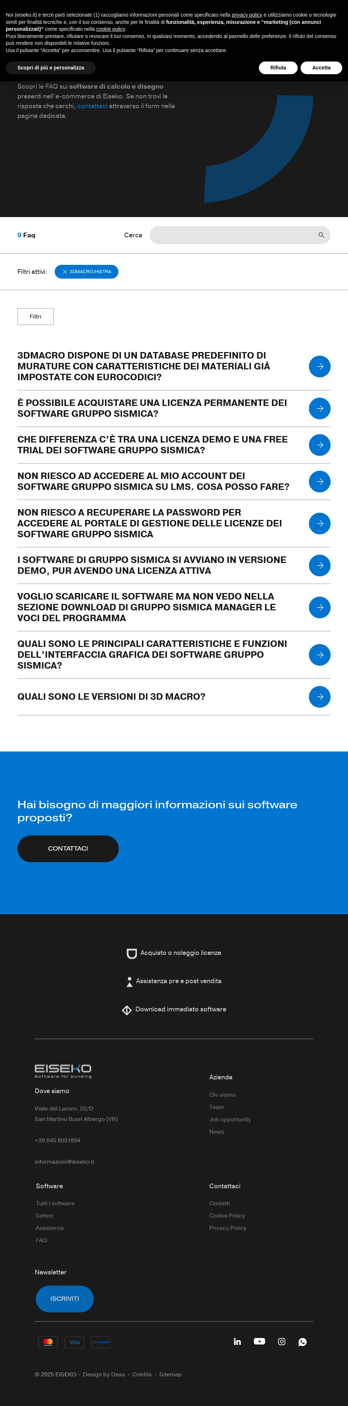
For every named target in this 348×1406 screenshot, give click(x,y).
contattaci (92, 106)
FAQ (41, 1256)
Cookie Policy (227, 1232)
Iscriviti (64, 1314)
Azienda (220, 1093)
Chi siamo (222, 1111)
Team (216, 1123)
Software (49, 1202)
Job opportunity (230, 1135)
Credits (142, 1375)
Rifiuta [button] (278, 68)
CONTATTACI (68, 855)
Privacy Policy (227, 1244)
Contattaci (224, 1202)
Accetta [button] (321, 68)
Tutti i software (55, 1219)
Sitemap (170, 1375)
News (216, 1148)
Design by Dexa (104, 1375)
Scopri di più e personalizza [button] (50, 68)
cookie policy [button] (110, 29)
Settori (45, 1232)
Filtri (35, 317)
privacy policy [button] (247, 15)
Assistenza (50, 1244)
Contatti (219, 1219)
